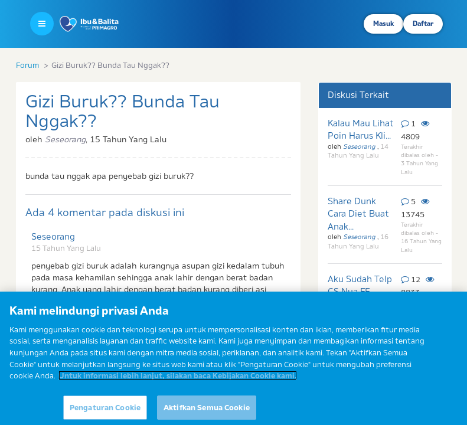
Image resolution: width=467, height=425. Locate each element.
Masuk (383, 23)
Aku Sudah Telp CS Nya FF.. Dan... (360, 291)
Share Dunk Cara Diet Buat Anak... (358, 213)
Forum (27, 65)
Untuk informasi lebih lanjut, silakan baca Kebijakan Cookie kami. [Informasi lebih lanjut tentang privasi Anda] (177, 379)
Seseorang (53, 236)
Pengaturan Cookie (105, 411)
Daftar (423, 23)
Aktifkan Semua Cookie (207, 411)
